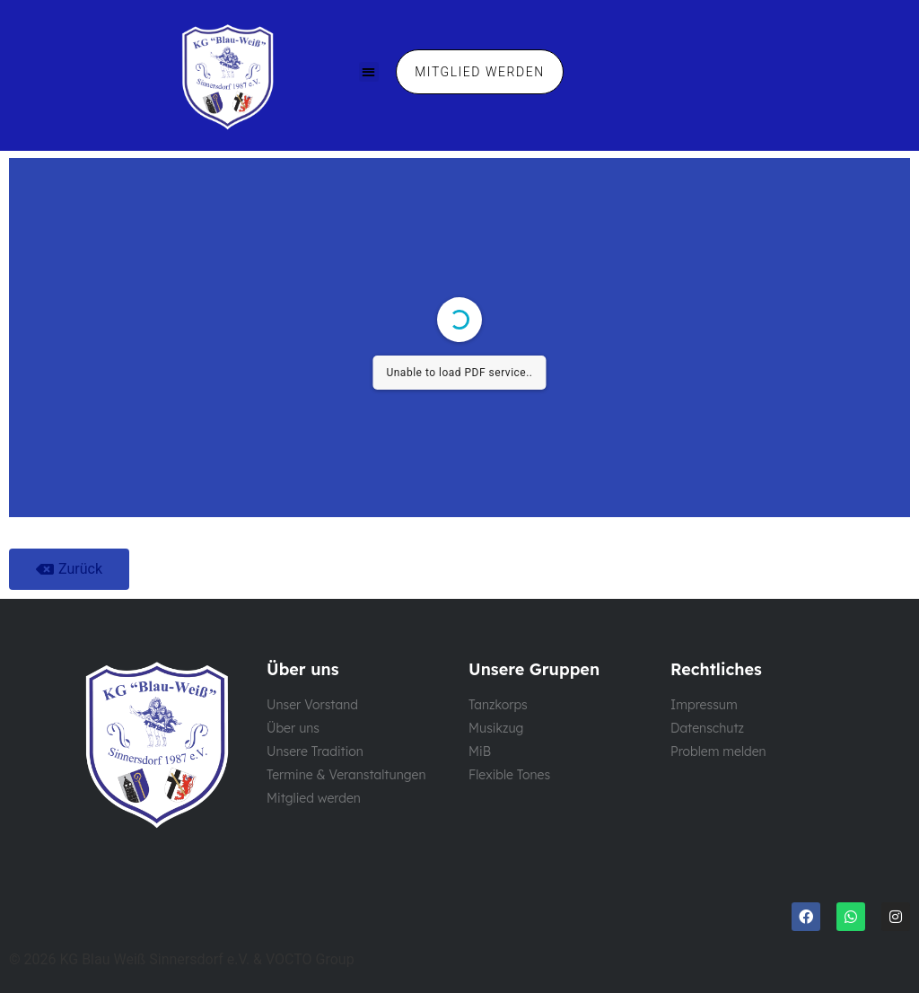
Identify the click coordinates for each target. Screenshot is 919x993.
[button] (369, 72)
